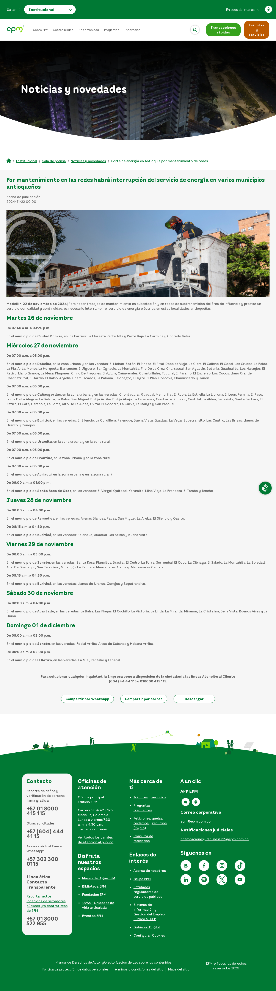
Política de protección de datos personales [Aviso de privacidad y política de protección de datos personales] (75, 969)
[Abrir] (195, 29)
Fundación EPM (94, 894)
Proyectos (111, 30)
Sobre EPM (40, 30)
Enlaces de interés (240, 9)
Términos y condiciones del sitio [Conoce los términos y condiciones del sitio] (138, 969)
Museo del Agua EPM (98, 878)
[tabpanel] (98, 813)
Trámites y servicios (149, 797)
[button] (14, 9)
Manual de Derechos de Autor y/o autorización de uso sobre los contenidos (113, 962)
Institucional (41, 9)
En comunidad (89, 30)
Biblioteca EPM (94, 886)
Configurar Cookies (149, 935)
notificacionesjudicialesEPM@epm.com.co (214, 839)
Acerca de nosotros (149, 870)
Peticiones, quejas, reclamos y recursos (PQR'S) (150, 823)
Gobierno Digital (146, 927)
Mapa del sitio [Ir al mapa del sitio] (179, 969)
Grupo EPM (142, 879)
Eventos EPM (92, 915)
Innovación (132, 30)
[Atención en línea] (265, 488)
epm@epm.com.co (195, 821)
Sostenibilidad (63, 30)
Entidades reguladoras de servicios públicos (147, 892)
